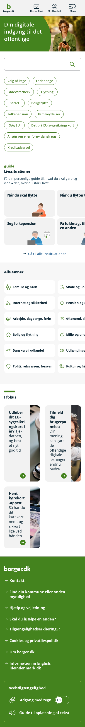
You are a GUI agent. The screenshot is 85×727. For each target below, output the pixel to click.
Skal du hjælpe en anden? (33, 619)
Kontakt (17, 580)
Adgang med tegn (35, 700)
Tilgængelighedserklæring (33, 629)
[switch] (44, 700)
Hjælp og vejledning (27, 607)
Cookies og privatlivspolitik (34, 640)
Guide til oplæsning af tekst (44, 712)
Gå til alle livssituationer (47, 254)
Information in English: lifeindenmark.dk (30, 666)
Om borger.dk (22, 652)
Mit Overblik (54, 8)
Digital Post (36, 8)
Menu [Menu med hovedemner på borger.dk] (73, 8)
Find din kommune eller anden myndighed (37, 594)
